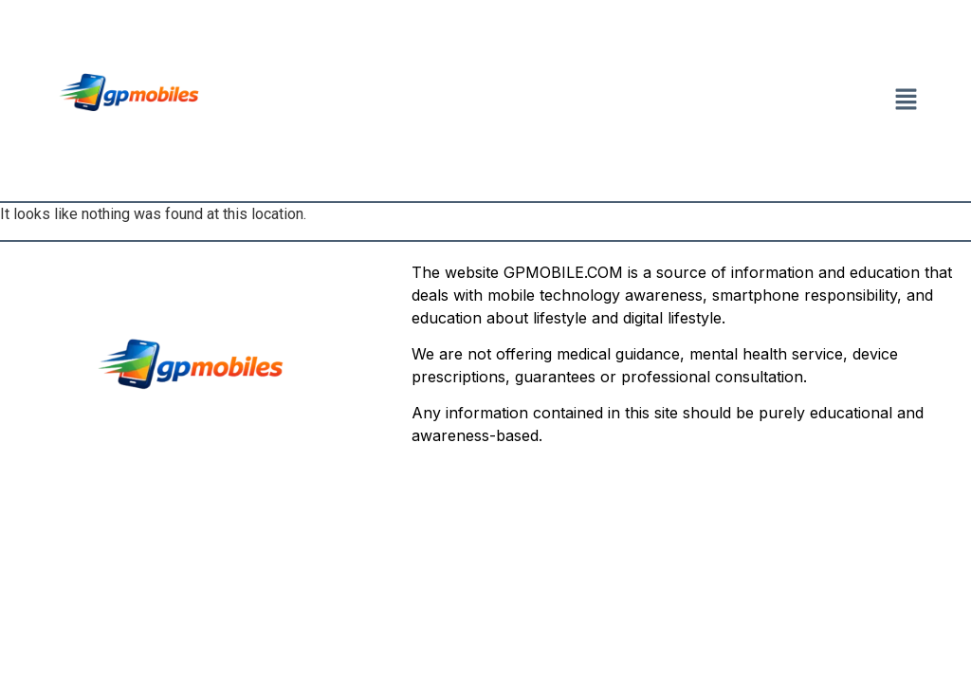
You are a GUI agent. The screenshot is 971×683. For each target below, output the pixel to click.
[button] (906, 100)
